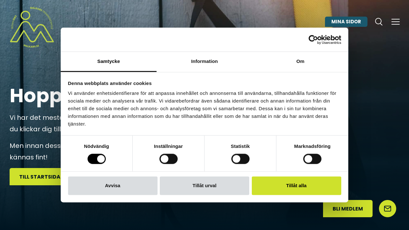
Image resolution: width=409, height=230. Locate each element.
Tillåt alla (296, 185)
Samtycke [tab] (108, 61)
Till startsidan (41, 176)
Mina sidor (346, 23)
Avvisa (112, 185)
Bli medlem (348, 208)
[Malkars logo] (32, 27)
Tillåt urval (205, 185)
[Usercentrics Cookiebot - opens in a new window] (313, 39)
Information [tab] (204, 61)
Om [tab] (300, 61)
